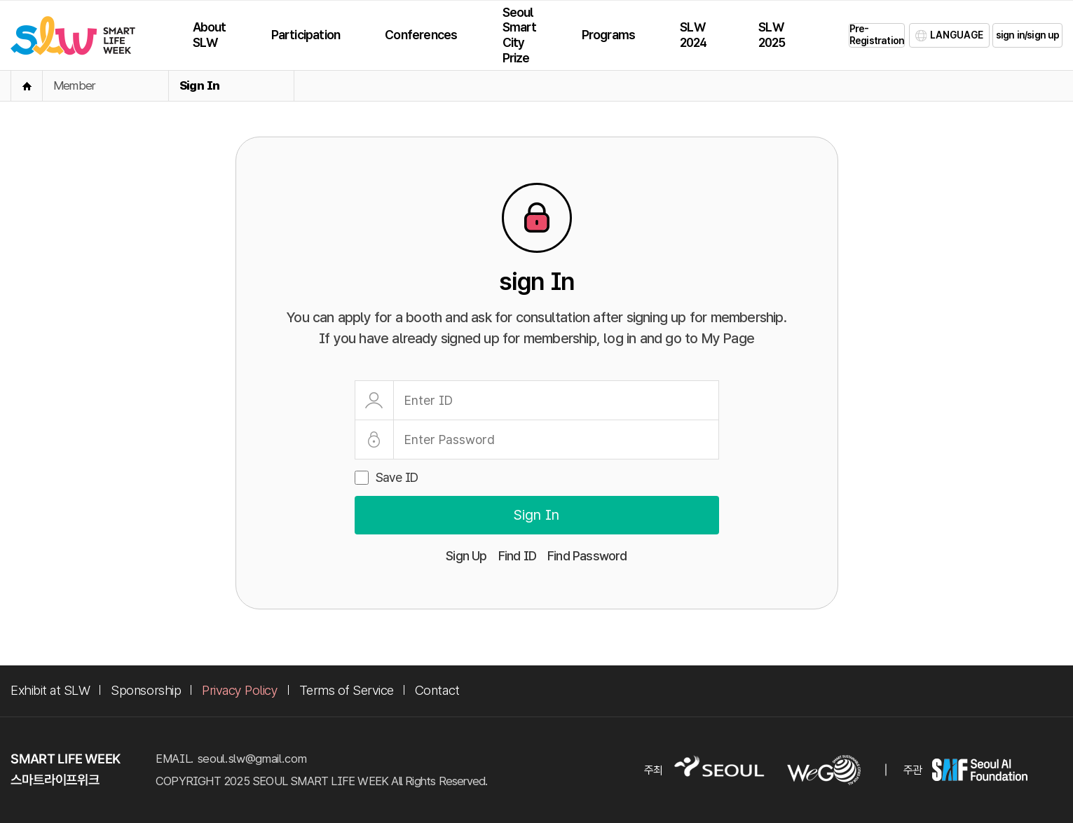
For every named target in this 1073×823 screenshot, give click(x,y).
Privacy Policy (240, 690)
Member (74, 85)
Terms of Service (346, 690)
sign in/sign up (1028, 35)
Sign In (199, 85)
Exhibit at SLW (50, 690)
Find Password (587, 555)
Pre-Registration (876, 34)
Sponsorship (146, 690)
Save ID (397, 477)
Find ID (517, 555)
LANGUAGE (956, 35)
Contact (437, 690)
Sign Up (466, 555)
